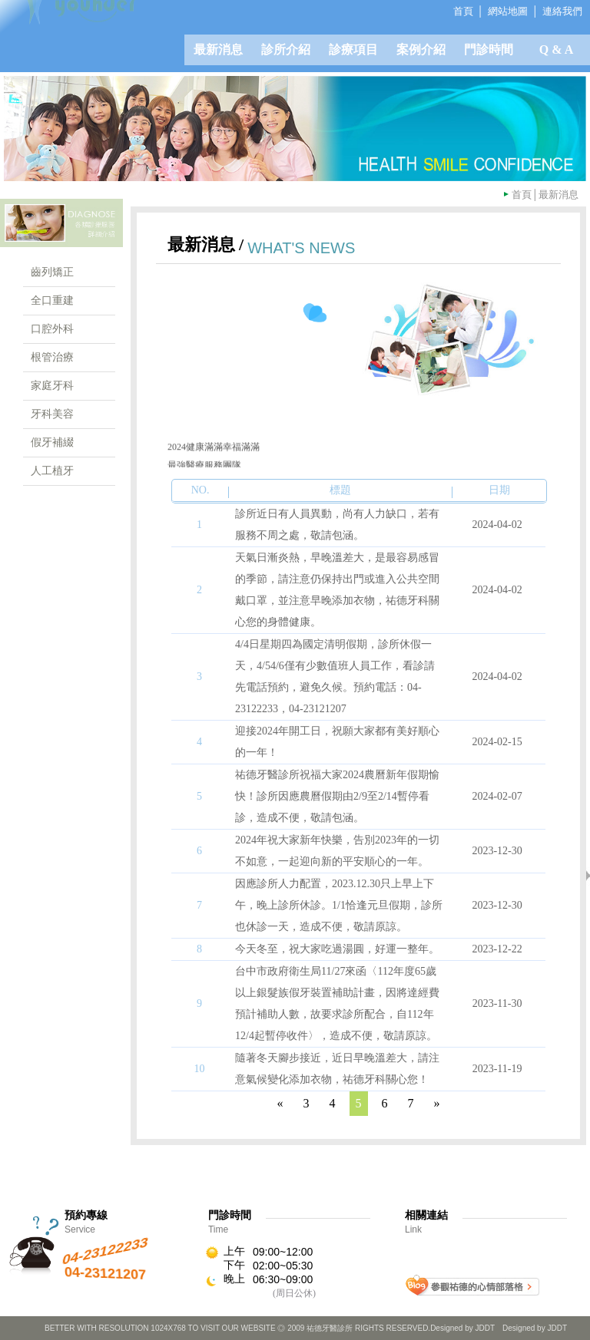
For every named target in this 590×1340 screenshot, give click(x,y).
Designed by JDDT (534, 1328)
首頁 (522, 194)
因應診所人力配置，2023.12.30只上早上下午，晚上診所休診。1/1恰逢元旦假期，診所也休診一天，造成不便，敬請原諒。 (338, 905)
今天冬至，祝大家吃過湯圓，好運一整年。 (337, 949)
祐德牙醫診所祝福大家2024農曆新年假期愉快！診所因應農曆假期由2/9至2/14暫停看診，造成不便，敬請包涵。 (337, 796)
